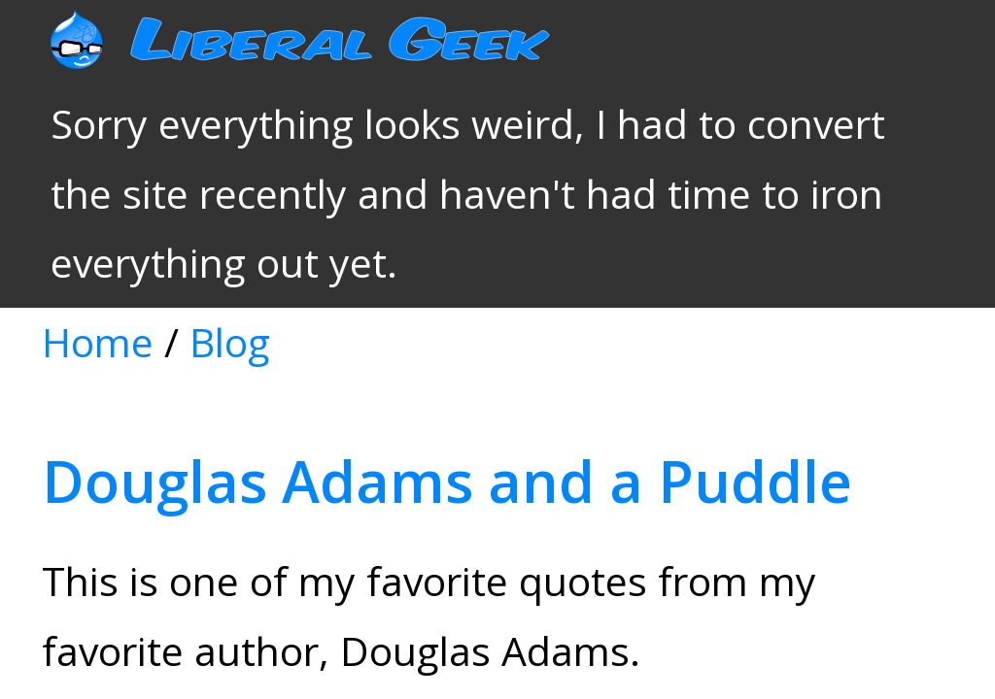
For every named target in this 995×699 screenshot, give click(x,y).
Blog (179, 118)
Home (140, 118)
